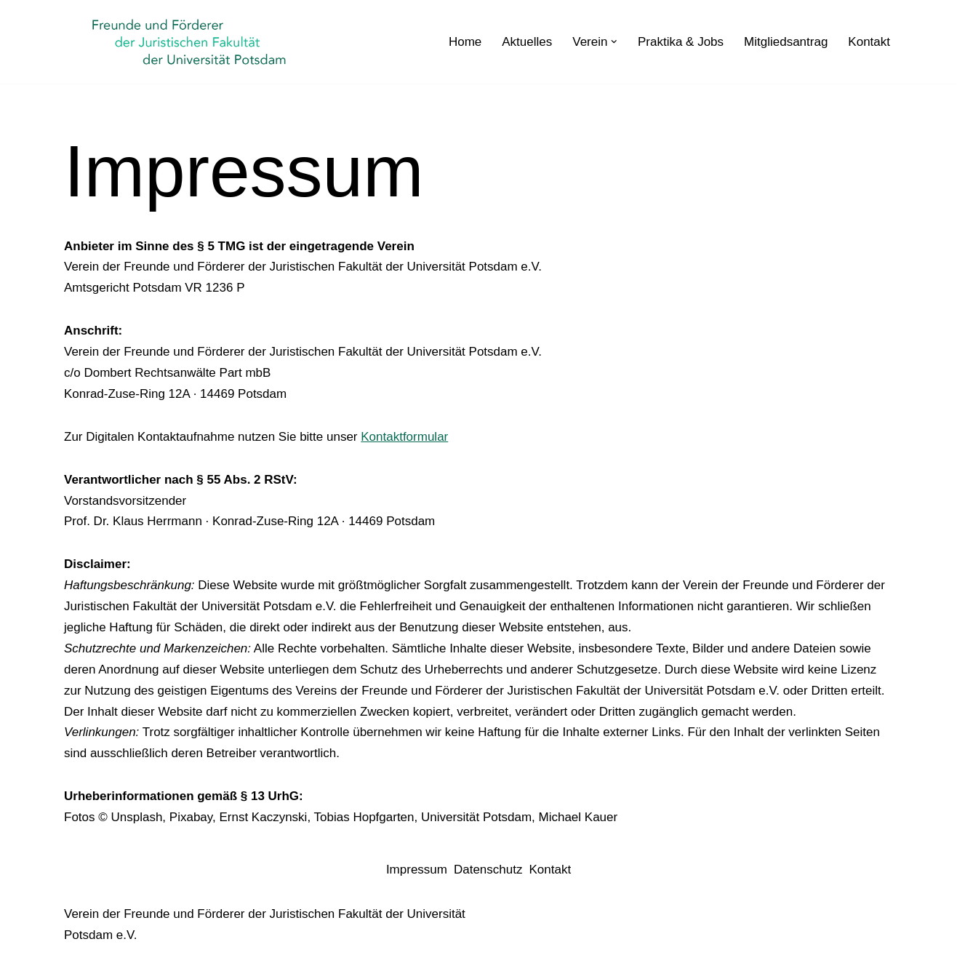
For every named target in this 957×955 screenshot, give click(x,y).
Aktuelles (527, 42)
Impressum (416, 869)
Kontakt (869, 42)
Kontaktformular (404, 437)
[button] (614, 42)
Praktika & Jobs (681, 42)
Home (465, 42)
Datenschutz (488, 869)
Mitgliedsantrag (786, 42)
